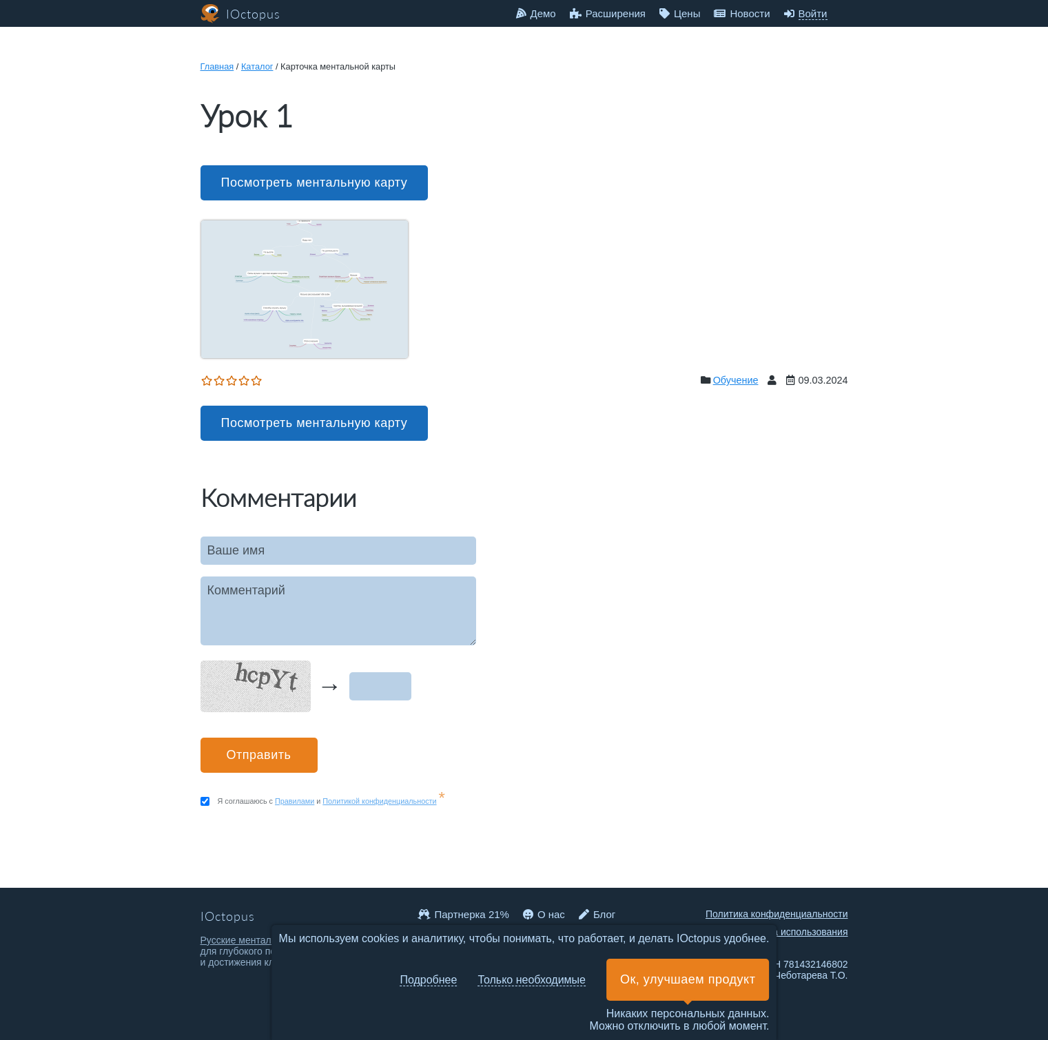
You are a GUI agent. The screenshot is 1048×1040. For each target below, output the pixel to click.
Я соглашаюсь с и (331, 801)
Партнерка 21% (463, 914)
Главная (217, 66)
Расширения (608, 13)
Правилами (294, 801)
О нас (544, 914)
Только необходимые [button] (531, 980)
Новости (742, 13)
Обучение (736, 380)
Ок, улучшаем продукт (687, 979)
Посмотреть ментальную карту (314, 182)
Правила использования (793, 931)
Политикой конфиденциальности (379, 801)
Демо (536, 13)
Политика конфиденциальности (777, 913)
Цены (680, 13)
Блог (597, 914)
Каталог (257, 66)
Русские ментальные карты (262, 940)
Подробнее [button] (428, 980)
